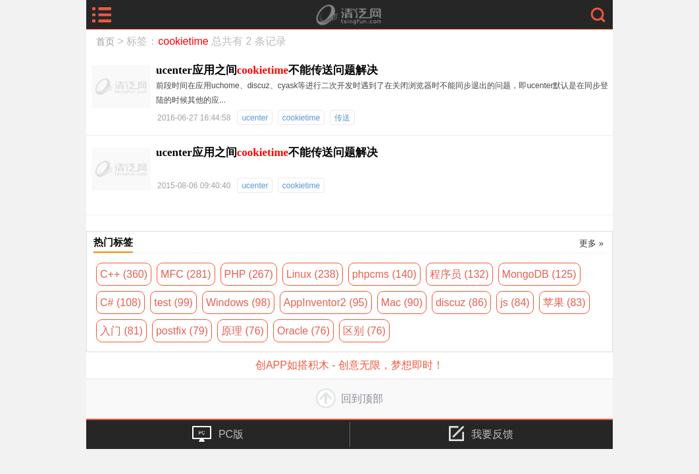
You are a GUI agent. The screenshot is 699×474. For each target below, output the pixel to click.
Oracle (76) (303, 330)
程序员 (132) (459, 274)
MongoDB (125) (539, 274)
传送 (342, 117)
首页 (105, 41)
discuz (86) (461, 302)
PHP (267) (248, 274)
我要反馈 (481, 433)
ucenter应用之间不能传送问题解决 (267, 70)
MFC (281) (186, 274)
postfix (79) (182, 330)
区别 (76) (364, 330)
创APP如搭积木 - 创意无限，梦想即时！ (349, 365)
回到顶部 (349, 398)
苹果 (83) (564, 302)
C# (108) (120, 302)
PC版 (218, 434)
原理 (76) (242, 330)
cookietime (301, 117)
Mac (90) (402, 302)
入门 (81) (121, 330)
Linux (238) (312, 274)
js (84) (514, 302)
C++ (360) (123, 274)
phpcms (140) (384, 274)
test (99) (173, 302)
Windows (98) (238, 302)
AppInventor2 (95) (326, 302)
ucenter (255, 117)
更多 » (591, 243)
